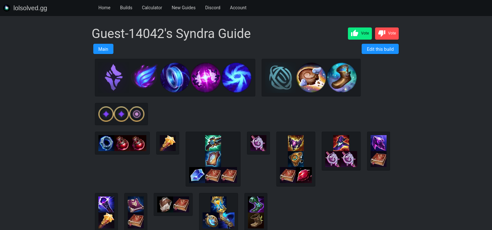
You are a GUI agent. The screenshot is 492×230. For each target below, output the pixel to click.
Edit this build (380, 49)
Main (103, 49)
